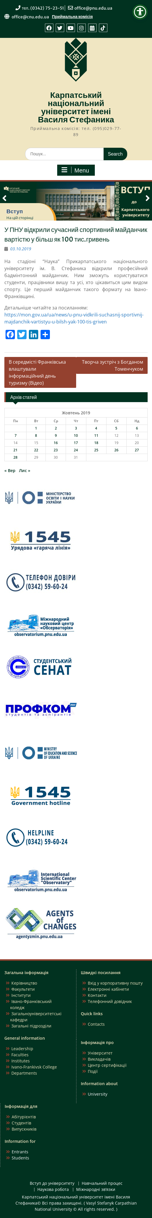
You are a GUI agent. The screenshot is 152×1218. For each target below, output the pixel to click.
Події (93, 1071)
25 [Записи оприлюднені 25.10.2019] (96, 450)
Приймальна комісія (72, 16)
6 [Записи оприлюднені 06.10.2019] (137, 428)
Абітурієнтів (24, 1117)
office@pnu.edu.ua (93, 8)
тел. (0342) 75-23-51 (43, 8)
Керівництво (24, 983)
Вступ (14, 211)
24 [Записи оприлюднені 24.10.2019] (76, 450)
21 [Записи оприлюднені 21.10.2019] (15, 450)
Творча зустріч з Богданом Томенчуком (112, 365)
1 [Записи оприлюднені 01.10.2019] (36, 428)
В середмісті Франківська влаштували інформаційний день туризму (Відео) (37, 372)
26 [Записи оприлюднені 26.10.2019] (116, 450)
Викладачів (99, 1059)
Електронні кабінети (108, 989)
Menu (75, 170)
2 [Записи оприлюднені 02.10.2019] (56, 428)
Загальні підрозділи (31, 1026)
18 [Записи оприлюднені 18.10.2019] (96, 442)
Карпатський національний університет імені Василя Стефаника (76, 107)
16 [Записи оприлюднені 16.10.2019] (56, 442)
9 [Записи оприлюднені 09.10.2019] (56, 435)
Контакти (97, 995)
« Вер (9, 470)
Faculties (20, 1054)
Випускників (24, 1129)
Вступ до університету (52, 1183)
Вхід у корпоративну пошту (115, 983)
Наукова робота (53, 1189)
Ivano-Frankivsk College (34, 1067)
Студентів (21, 1123)
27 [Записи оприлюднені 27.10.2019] (137, 450)
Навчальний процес (102, 1183)
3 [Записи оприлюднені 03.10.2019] (76, 428)
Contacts (96, 1024)
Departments (24, 1073)
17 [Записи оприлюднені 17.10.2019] (76, 442)
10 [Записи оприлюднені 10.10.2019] (76, 435)
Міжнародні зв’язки (95, 1189)
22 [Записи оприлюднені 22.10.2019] (36, 450)
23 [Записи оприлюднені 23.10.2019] (56, 450)
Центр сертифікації (107, 1065)
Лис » (24, 470)
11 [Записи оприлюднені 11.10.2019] (96, 435)
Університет (100, 1053)
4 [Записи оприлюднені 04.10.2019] (96, 428)
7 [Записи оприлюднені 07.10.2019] (16, 435)
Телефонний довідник (110, 1001)
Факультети (23, 989)
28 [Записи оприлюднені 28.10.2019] (15, 457)
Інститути (21, 995)
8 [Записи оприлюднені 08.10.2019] (36, 435)
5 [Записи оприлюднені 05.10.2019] (116, 428)
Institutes (20, 1061)
